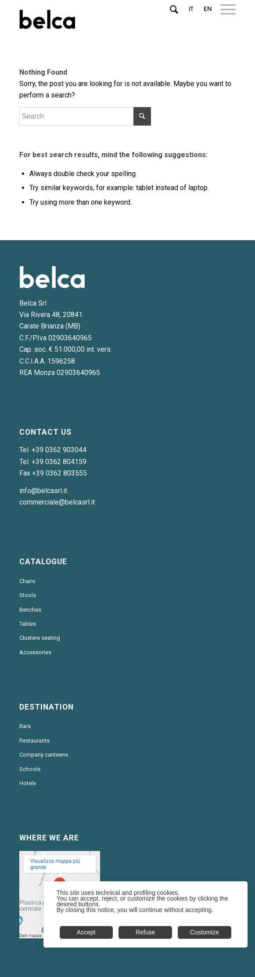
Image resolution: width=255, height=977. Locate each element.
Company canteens (43, 754)
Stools (27, 595)
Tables (27, 623)
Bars (25, 726)
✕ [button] (236, 893)
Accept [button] (86, 932)
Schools (29, 769)
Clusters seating (39, 638)
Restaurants (34, 740)
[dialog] (145, 914)
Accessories (35, 652)
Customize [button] (204, 932)
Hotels (27, 783)
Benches (30, 609)
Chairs (27, 581)
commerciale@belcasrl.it (57, 502)
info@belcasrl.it (43, 491)
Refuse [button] (145, 932)
